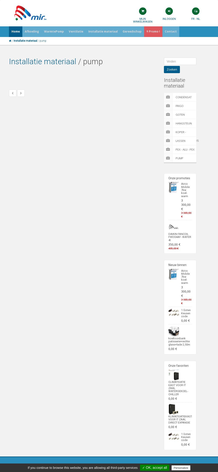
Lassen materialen (177, 140)
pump (173, 158)
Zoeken (172, 69)
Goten (174, 114)
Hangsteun (178, 123)
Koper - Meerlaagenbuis (180, 132)
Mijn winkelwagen (142, 20)
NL (198, 18)
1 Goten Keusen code (186, 313)
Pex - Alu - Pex (179, 149)
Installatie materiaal (42, 61)
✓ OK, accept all (154, 467)
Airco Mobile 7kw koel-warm (185, 190)
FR (193, 18)
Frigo (174, 106)
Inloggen (169, 18)
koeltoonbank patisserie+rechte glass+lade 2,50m (179, 341)
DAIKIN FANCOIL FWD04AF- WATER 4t (179, 237)
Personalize (181, 467)
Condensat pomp (178, 97)
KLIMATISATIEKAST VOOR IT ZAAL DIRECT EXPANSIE (180, 419)
